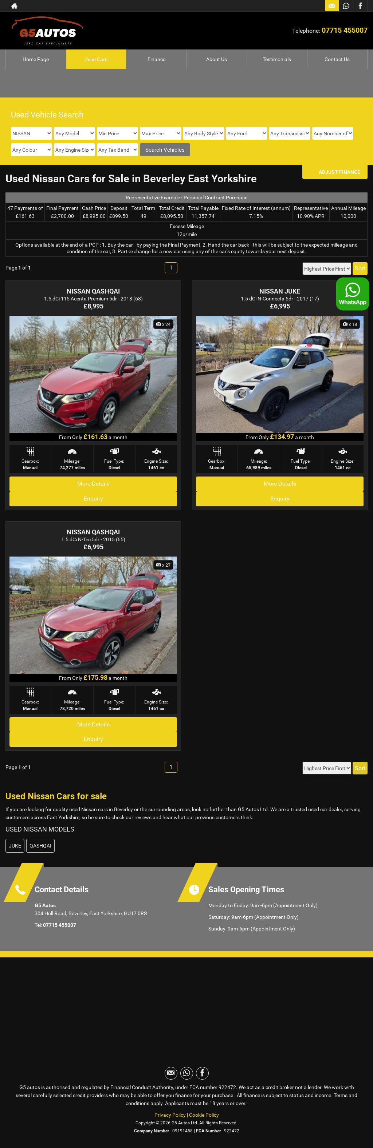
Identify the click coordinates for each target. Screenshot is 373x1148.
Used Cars (96, 59)
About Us (216, 59)
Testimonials (277, 59)
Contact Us (337, 59)
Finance (156, 59)
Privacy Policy (170, 1115)
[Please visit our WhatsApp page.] (346, 6)
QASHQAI (40, 846)
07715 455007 (345, 30)
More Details (93, 483)
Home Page (36, 59)
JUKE (15, 846)
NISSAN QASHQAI (93, 291)
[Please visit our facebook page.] (360, 6)
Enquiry (93, 498)
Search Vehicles (165, 150)
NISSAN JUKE (279, 291)
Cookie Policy (204, 1115)
